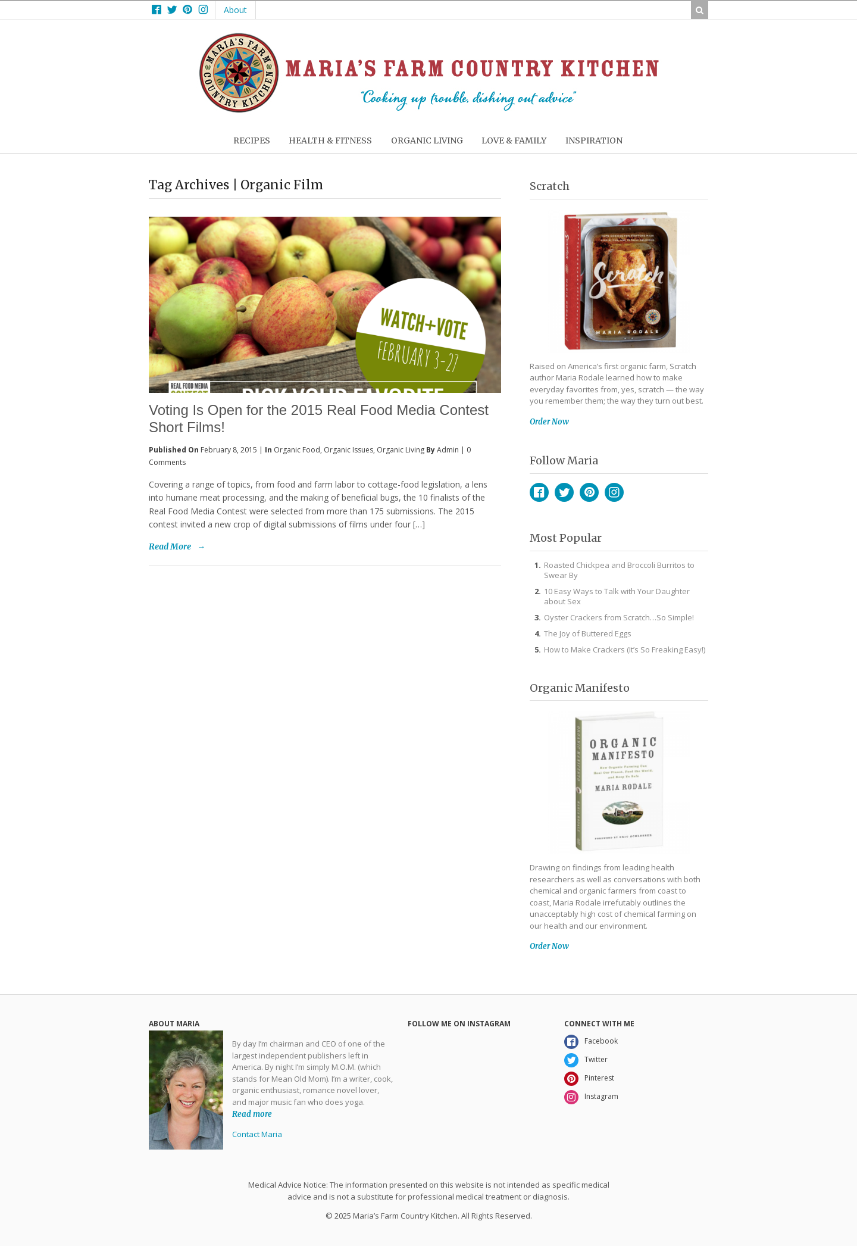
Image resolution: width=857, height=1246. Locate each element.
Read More (170, 546)
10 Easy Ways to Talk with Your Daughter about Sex (617, 596)
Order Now (549, 422)
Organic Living (400, 450)
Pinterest (589, 492)
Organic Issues (348, 450)
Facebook (539, 492)
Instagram (614, 492)
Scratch (550, 186)
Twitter (564, 492)
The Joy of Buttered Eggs (587, 633)
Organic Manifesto (580, 688)
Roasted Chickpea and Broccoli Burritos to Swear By (619, 570)
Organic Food (297, 450)
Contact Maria (257, 1134)
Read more (252, 1113)
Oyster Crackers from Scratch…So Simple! (619, 617)
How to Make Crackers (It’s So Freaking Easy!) (624, 649)
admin (448, 450)
